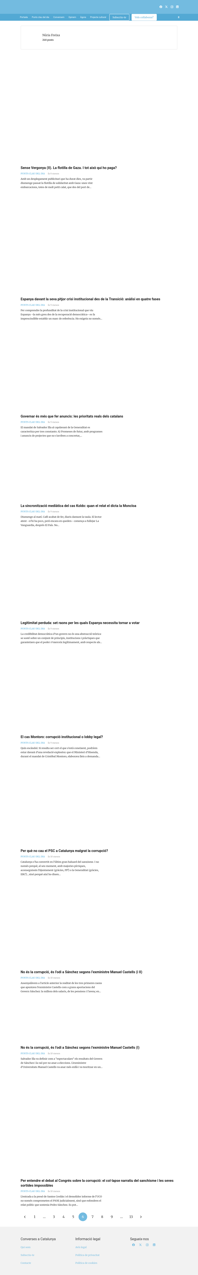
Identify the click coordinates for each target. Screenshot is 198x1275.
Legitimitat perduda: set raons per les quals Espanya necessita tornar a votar (80, 623)
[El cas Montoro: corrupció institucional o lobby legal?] (99, 694)
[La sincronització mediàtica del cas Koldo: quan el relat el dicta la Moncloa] (99, 475)
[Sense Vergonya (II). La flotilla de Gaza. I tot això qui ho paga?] (99, 110)
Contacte (26, 1263)
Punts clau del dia (33, 173)
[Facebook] (161, 7)
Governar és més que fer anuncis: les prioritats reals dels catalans (72, 416)
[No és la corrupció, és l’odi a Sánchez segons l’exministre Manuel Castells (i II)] (99, 928)
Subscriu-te (27, 1255)
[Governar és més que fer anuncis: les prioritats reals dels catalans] (99, 372)
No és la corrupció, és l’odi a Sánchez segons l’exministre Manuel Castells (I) (80, 1048)
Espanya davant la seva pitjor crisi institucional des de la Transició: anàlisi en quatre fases (90, 299)
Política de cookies (86, 1263)
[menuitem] (157, 5)
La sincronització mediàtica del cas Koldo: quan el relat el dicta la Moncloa (78, 506)
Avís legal (81, 1247)
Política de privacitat (87, 1255)
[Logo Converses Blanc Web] (95, 6)
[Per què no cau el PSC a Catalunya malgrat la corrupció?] (99, 808)
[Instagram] (172, 7)
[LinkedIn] (177, 7)
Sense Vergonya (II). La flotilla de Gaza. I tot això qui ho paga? (69, 168)
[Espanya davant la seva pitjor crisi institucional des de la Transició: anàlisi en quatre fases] (99, 248)
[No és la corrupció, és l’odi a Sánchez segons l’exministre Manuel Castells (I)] (99, 1024)
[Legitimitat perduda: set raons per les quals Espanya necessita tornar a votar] (99, 579)
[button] (178, 17)
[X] (166, 7)
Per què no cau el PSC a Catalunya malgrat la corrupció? (64, 851)
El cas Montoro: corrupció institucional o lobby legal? (62, 737)
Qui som (26, 1247)
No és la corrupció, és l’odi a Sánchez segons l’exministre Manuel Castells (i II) (81, 972)
